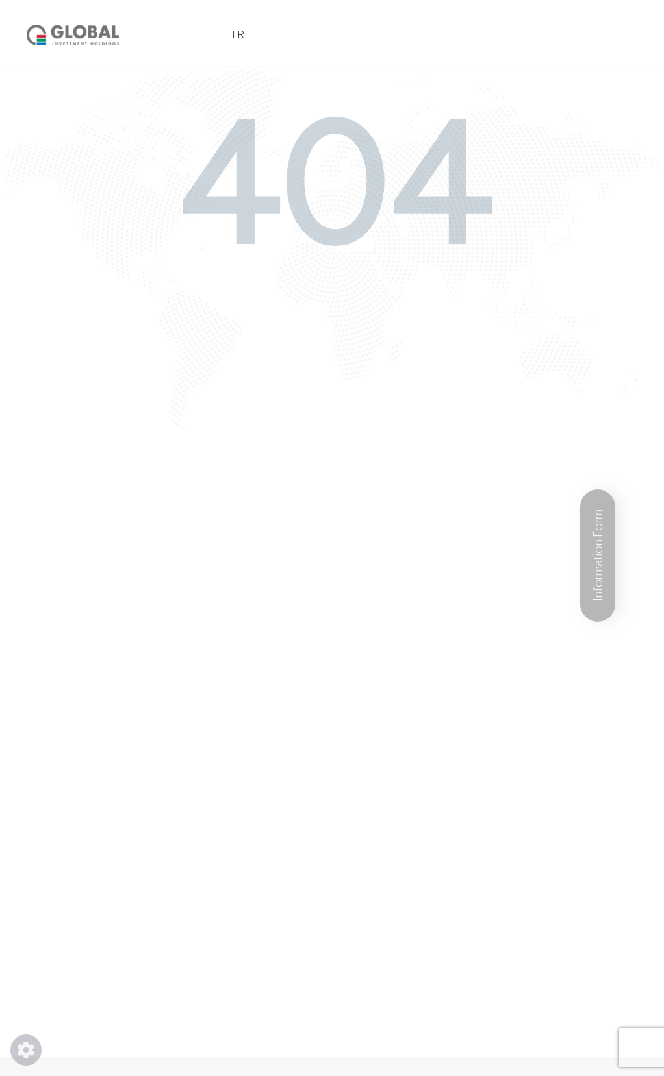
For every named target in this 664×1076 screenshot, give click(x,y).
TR (237, 34)
